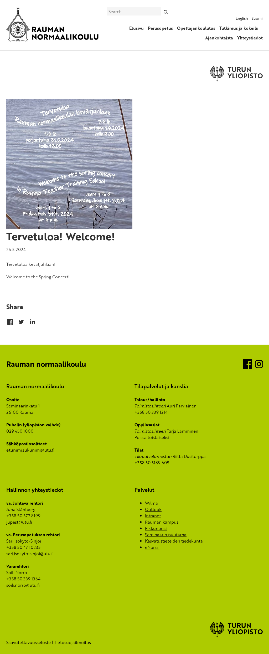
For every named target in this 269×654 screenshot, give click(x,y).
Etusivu (136, 28)
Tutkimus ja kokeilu (238, 28)
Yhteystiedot (250, 38)
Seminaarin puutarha (166, 535)
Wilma (151, 503)
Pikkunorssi (156, 528)
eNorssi (152, 547)
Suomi (257, 18)
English (242, 18)
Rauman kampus (161, 522)
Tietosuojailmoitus (72, 642)
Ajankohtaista (219, 38)
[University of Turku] (236, 636)
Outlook (153, 509)
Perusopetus (160, 28)
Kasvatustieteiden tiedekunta (174, 541)
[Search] (165, 11)
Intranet (153, 516)
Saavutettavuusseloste (28, 642)
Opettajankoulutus (196, 28)
